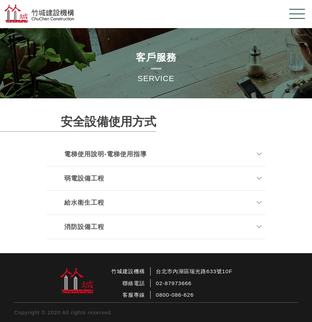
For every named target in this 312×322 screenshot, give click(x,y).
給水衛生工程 (84, 202)
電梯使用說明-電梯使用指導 (105, 154)
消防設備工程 (84, 226)
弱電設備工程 (84, 178)
